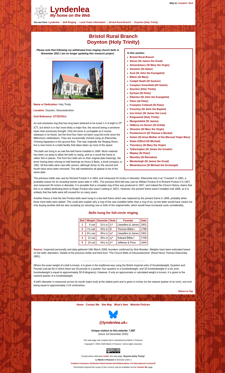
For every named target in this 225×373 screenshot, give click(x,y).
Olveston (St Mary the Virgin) (147, 129)
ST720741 (59, 116)
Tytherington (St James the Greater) (151, 149)
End (191, 3)
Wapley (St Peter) (140, 153)
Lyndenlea (54, 22)
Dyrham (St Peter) (140, 93)
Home (80, 304)
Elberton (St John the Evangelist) (149, 97)
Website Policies (140, 304)
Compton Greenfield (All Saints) (149, 85)
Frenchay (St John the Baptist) (148, 109)
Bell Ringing (69, 22)
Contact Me (92, 304)
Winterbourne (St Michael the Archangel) (154, 165)
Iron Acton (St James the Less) (148, 113)
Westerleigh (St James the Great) (149, 161)
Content (182, 3)
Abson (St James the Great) (146, 61)
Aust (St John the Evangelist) (147, 73)
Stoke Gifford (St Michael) (145, 141)
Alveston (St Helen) (141, 69)
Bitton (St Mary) (139, 77)
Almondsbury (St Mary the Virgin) (149, 65)
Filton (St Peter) (139, 101)
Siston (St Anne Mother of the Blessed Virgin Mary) (160, 137)
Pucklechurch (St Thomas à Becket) (151, 133)
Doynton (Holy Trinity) (146, 22)
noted (106, 356)
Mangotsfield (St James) (144, 121)
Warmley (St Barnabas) (143, 157)
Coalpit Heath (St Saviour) (145, 81)
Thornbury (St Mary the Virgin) (148, 145)
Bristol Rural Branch (120, 22)
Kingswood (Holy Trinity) (144, 117)
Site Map (107, 304)
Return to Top (185, 291)
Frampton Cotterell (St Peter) (147, 105)
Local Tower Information (92, 22)
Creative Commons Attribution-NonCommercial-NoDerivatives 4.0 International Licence (112, 363)
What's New (121, 304)
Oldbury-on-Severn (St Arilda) (147, 125)
